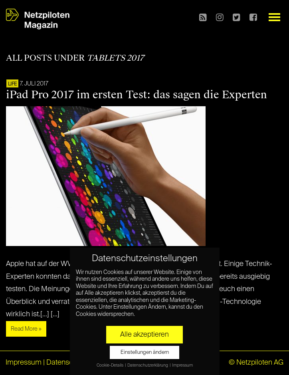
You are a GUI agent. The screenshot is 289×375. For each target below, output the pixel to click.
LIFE (12, 84)
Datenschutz (66, 362)
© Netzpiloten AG (256, 362)
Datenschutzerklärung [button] (148, 365)
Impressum (24, 362)
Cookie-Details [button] (110, 365)
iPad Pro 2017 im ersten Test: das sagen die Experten (136, 94)
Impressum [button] (182, 365)
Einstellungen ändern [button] (145, 352)
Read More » (26, 329)
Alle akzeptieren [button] (144, 334)
